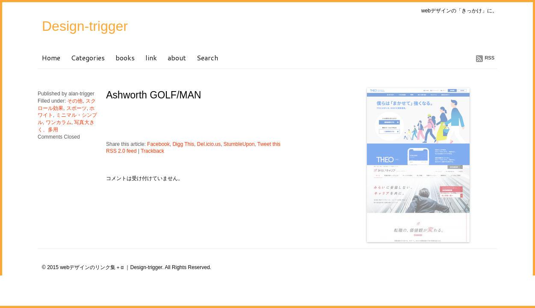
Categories (88, 57)
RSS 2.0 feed (121, 151)
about (177, 57)
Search (207, 57)
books (125, 57)
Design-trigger (85, 26)
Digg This (183, 144)
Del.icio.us (209, 144)
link (151, 57)
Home (51, 57)
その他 (75, 101)
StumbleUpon (239, 144)
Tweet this (269, 144)
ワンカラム (58, 122)
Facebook (158, 144)
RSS (489, 57)
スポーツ (76, 108)
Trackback (152, 151)
